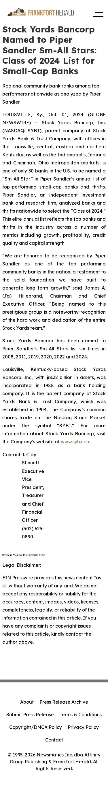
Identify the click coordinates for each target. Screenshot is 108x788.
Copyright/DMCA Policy (35, 727)
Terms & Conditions (81, 714)
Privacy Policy (83, 727)
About (27, 702)
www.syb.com (75, 442)
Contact (54, 740)
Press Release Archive (63, 702)
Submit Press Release (30, 714)
